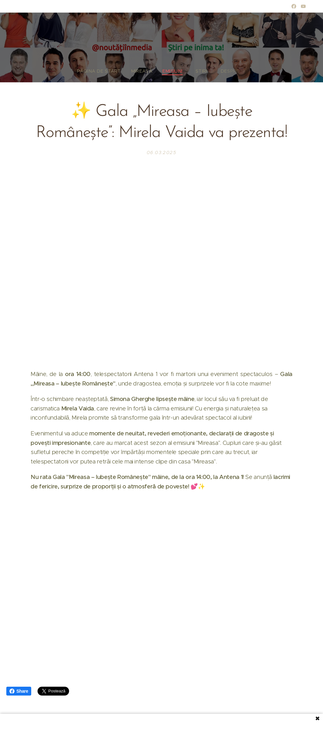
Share (18, 691)
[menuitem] (106, 71)
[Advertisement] (161, 733)
